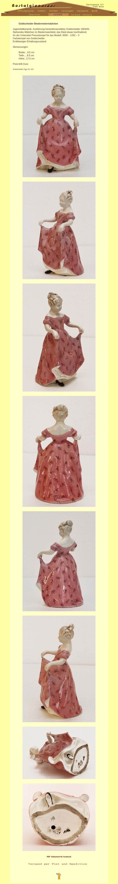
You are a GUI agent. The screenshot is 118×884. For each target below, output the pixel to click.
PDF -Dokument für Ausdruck (59, 857)
